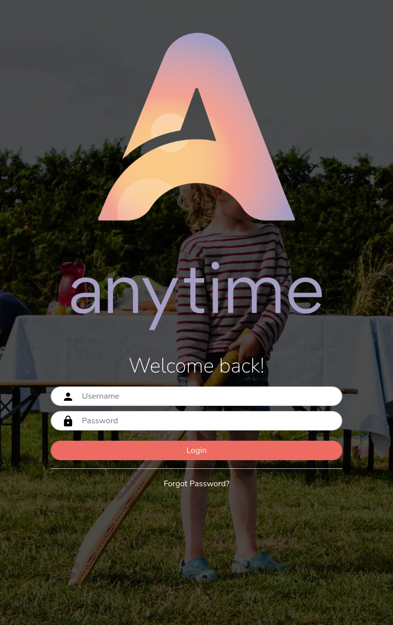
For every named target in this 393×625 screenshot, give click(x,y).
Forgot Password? (197, 483)
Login (196, 450)
